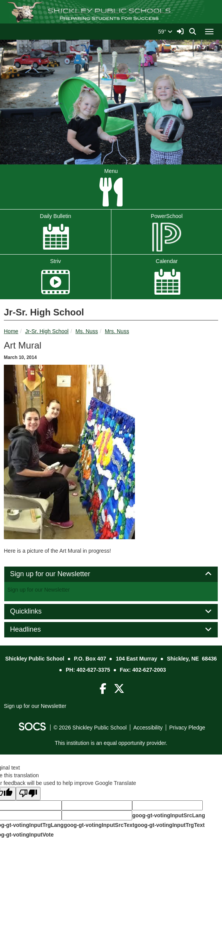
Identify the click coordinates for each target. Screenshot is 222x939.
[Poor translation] (28, 793)
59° (165, 32)
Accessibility (148, 727)
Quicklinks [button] (34, 611)
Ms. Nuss (87, 331)
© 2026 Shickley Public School (90, 727)
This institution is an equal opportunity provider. (111, 743)
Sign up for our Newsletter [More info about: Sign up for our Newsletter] (38, 590)
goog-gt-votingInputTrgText (169, 825)
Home (11, 331)
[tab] (111, 574)
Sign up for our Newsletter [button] (59, 574)
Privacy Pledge (187, 727)
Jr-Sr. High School (47, 331)
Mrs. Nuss (117, 331)
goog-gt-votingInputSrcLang (168, 815)
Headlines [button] (34, 629)
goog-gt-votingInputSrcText (99, 825)
